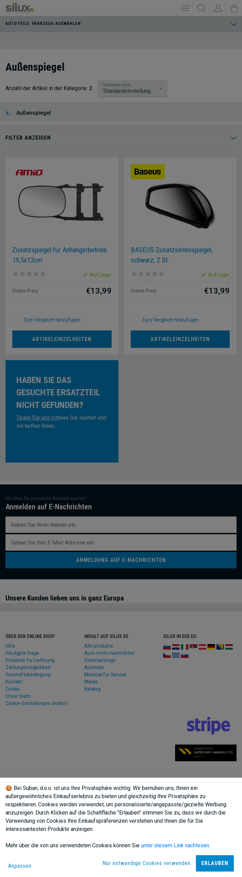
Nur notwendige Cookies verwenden (146, 863)
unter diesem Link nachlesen (175, 845)
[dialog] (121, 827)
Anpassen (19, 866)
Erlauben (214, 863)
